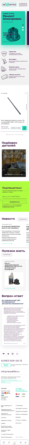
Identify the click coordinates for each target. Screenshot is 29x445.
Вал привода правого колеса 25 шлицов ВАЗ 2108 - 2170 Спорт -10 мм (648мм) (12, 122)
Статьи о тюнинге (21, 420)
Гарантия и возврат (22, 411)
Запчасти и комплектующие (6, 414)
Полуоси (3, 417)
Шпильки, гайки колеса (5, 431)
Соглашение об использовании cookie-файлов (11, 381)
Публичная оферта (6, 382)
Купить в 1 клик (15, 128)
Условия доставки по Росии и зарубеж (21, 390)
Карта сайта (19, 437)
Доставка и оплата (21, 408)
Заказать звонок (6, 365)
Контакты (18, 423)
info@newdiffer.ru (10, 372)
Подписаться (14, 202)
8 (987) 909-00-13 (11, 361)
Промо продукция (6, 437)
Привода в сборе (6, 420)
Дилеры (18, 417)
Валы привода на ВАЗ (6, 406)
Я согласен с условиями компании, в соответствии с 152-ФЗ (12, 206)
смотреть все (23, 219)
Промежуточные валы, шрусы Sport (7, 427)
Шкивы (3, 423)
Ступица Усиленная (7, 434)
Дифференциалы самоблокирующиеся (7, 410)
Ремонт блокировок (22, 414)
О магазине (19, 405)
